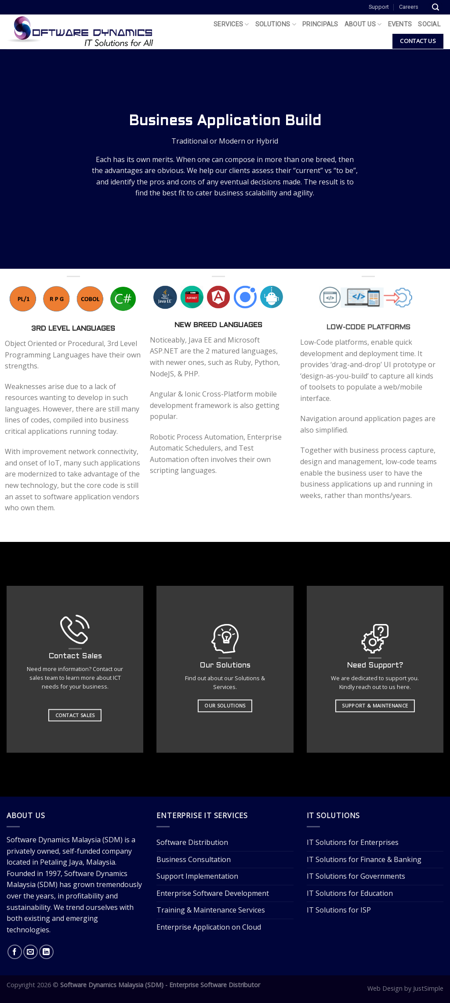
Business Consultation (193, 859)
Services (231, 24)
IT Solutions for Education (350, 893)
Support (379, 7)
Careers (408, 7)
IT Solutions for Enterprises (353, 842)
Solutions (275, 24)
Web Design (385, 988)
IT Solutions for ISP (339, 910)
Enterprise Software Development (212, 893)
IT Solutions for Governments (356, 876)
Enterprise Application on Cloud (208, 927)
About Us (363, 24)
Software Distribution (192, 842)
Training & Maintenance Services (210, 910)
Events (400, 24)
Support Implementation (197, 876)
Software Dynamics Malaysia (54, 839)
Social (429, 24)
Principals (320, 24)
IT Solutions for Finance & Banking (364, 859)
